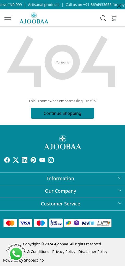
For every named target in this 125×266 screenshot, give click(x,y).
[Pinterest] (33, 160)
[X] (16, 160)
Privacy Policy (63, 251)
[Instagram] (51, 160)
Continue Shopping (62, 113)
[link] (103, 18)
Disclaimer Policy (92, 251)
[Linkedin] (24, 160)
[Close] (119, 6)
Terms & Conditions (32, 251)
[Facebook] (7, 160)
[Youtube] (42, 160)
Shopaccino (34, 260)
